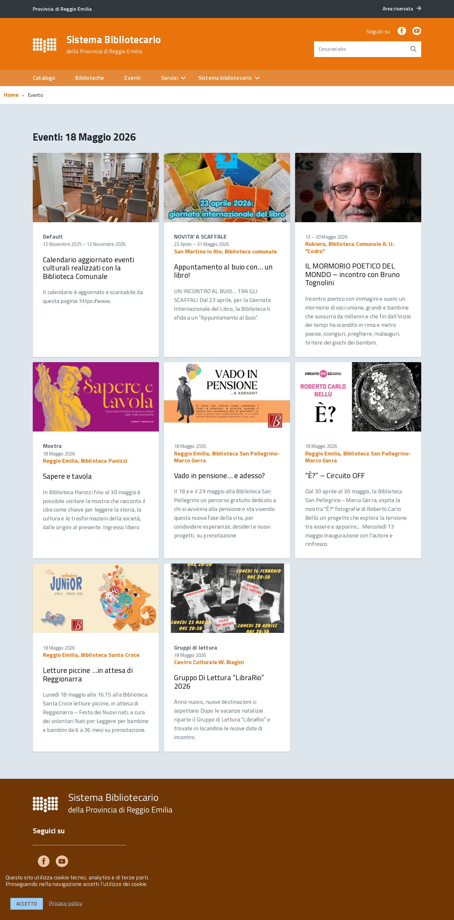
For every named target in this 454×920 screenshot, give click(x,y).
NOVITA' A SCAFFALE (200, 236)
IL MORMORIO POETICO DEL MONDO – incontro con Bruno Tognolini (352, 274)
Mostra (52, 446)
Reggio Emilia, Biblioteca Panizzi (85, 460)
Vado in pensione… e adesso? (219, 475)
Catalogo (44, 77)
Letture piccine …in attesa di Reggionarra (88, 674)
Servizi (169, 77)
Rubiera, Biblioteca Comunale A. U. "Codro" (349, 247)
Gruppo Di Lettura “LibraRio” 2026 (219, 681)
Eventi (132, 77)
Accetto (26, 903)
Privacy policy (66, 903)
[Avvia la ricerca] (413, 49)
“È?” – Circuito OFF (335, 475)
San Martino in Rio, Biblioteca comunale (225, 251)
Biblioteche (89, 77)
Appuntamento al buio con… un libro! (223, 271)
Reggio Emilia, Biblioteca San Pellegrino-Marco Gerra (226, 457)
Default (53, 236)
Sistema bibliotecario (225, 77)
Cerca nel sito (332, 49)
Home (11, 94)
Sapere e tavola (67, 476)
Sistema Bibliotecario (114, 44)
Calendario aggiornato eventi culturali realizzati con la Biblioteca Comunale (88, 268)
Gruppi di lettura (195, 647)
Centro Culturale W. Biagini (209, 662)
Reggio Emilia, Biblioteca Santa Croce (91, 655)
